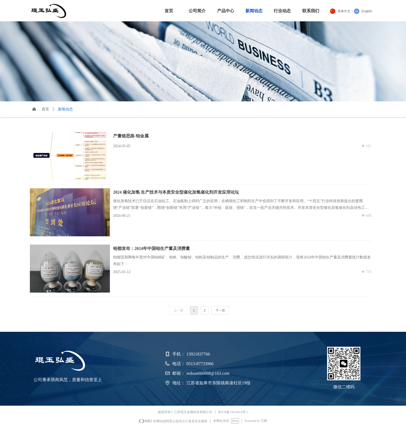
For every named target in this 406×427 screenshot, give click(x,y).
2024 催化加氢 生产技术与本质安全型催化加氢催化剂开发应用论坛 (176, 192)
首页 (45, 109)
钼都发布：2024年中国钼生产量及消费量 (151, 248)
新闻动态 (65, 109)
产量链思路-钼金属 (131, 136)
